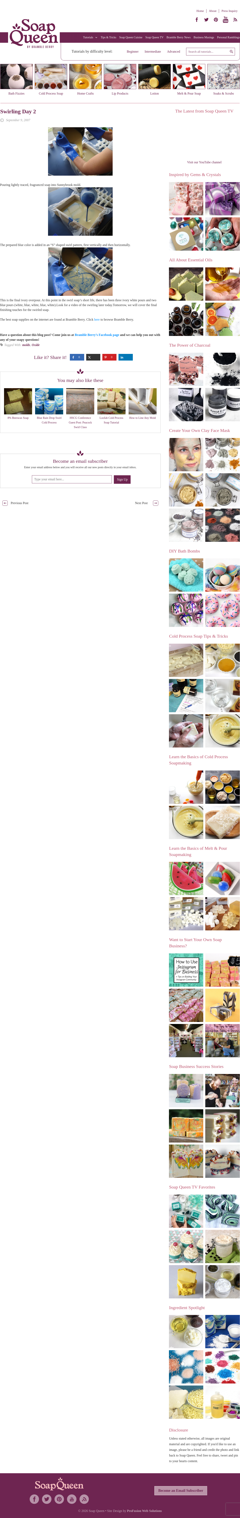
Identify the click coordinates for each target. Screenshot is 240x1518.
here (97, 319)
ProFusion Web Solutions (144, 1511)
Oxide (36, 345)
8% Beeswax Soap (17, 417)
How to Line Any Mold (142, 417)
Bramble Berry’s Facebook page (97, 335)
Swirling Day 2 (18, 111)
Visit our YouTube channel (204, 162)
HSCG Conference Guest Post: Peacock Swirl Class (80, 422)
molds (26, 345)
